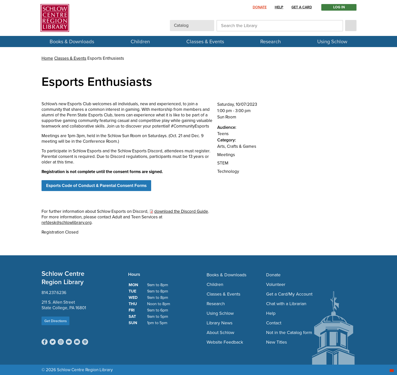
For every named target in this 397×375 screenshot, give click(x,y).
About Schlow (220, 332)
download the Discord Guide (181, 211)
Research (270, 41)
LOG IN (339, 7)
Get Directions (55, 320)
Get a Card (301, 7)
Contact (273, 323)
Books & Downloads (72, 41)
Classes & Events (205, 41)
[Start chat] (392, 370)
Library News (219, 323)
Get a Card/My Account (289, 294)
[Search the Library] (279, 25)
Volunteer (275, 284)
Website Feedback (225, 342)
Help (279, 7)
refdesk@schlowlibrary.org (67, 222)
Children (140, 41)
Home (47, 58)
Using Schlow (332, 41)
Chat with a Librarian (286, 303)
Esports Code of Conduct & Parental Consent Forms (96, 185)
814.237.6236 (54, 292)
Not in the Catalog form (289, 332)
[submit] (350, 25)
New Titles (276, 342)
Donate (260, 7)
